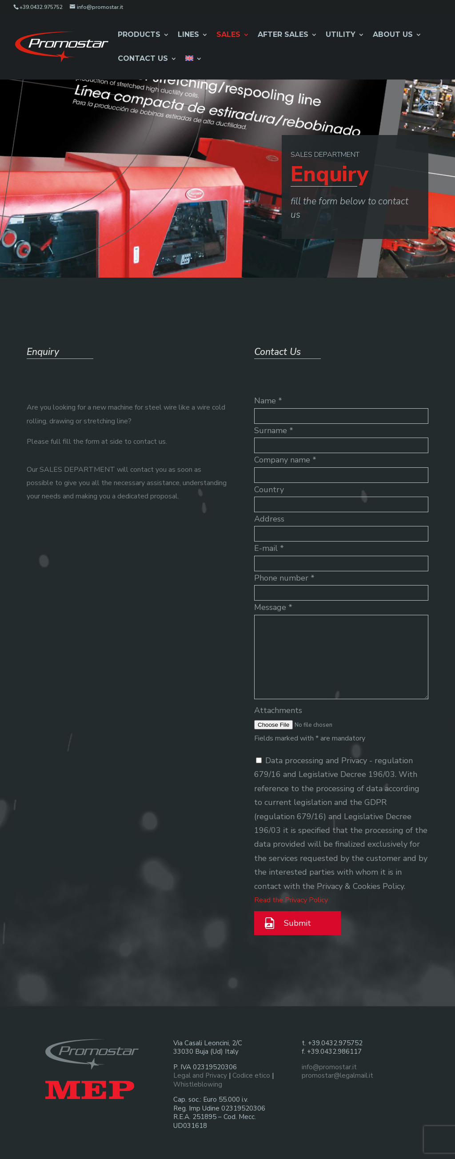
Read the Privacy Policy (291, 900)
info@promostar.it (329, 1067)
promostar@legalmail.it (337, 1075)
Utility (340, 35)
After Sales (283, 35)
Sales (228, 35)
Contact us (143, 59)
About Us (393, 35)
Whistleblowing (197, 1084)
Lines (188, 35)
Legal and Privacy (200, 1075)
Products (139, 35)
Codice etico (251, 1075)
